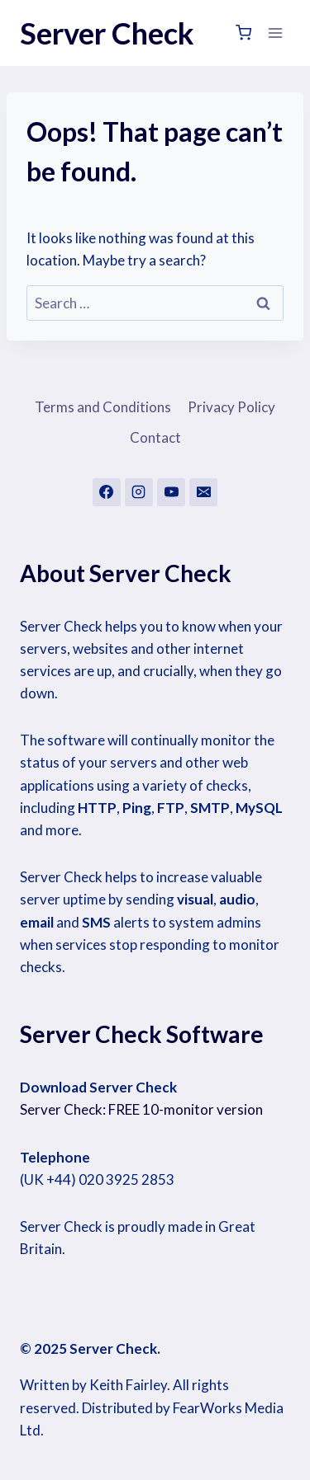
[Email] (203, 492)
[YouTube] (171, 492)
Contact (155, 437)
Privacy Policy (231, 407)
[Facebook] (107, 492)
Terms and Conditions (103, 407)
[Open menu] (275, 32)
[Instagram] (139, 492)
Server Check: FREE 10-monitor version (141, 1109)
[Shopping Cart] (243, 32)
